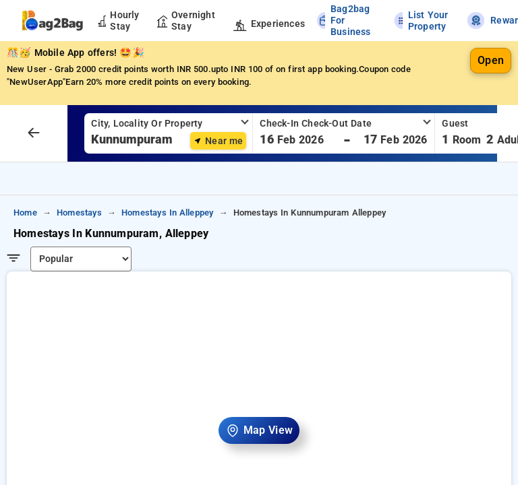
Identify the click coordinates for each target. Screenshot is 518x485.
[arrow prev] (34, 133)
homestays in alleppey (167, 212)
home (25, 212)
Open (491, 60)
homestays (79, 212)
